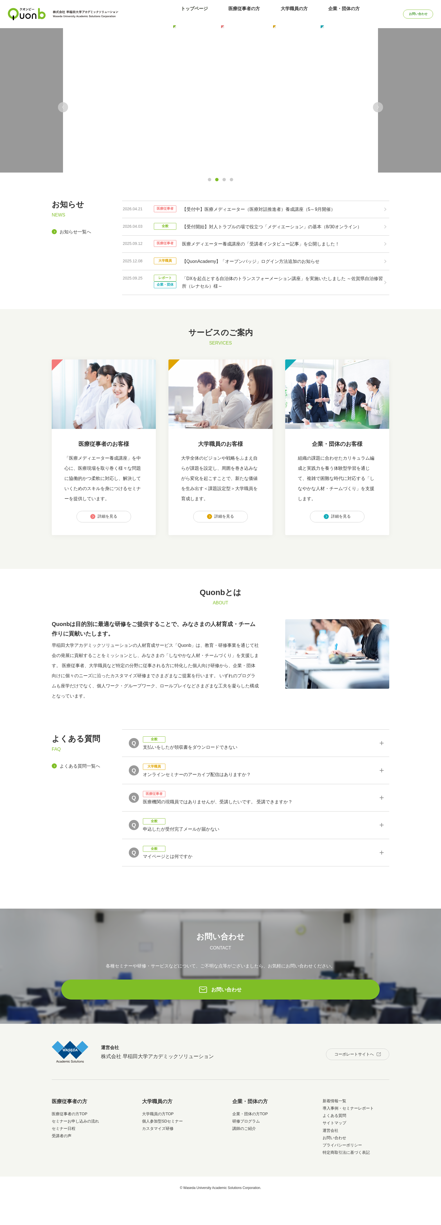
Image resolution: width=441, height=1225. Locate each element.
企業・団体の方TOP (250, 1139)
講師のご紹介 (244, 1154)
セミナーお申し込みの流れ (75, 1147)
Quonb (27, 14)
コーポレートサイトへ (346, 1077)
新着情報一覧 (334, 1127)
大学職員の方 (280, 14)
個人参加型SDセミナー (162, 1147)
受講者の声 (61, 1161)
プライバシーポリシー (342, 1171)
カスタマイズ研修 (158, 1154)
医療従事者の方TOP (69, 1139)
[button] (63, 107)
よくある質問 (334, 1141)
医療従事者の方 (238, 14)
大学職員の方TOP (158, 1139)
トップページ (196, 14)
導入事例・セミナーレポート (348, 1134)
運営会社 (330, 1156)
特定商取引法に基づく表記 (346, 1178)
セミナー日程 (63, 1154)
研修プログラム (246, 1147)
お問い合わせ (407, 14)
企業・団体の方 (323, 14)
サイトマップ (334, 1148)
